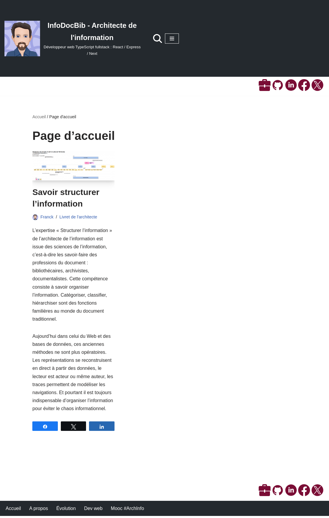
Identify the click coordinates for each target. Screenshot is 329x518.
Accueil (39, 116)
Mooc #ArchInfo (127, 510)
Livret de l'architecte (78, 217)
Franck (46, 217)
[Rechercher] (157, 38)
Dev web (93, 510)
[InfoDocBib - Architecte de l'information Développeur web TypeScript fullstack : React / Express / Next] (72, 38)
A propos (38, 510)
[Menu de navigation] (172, 38)
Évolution (66, 510)
